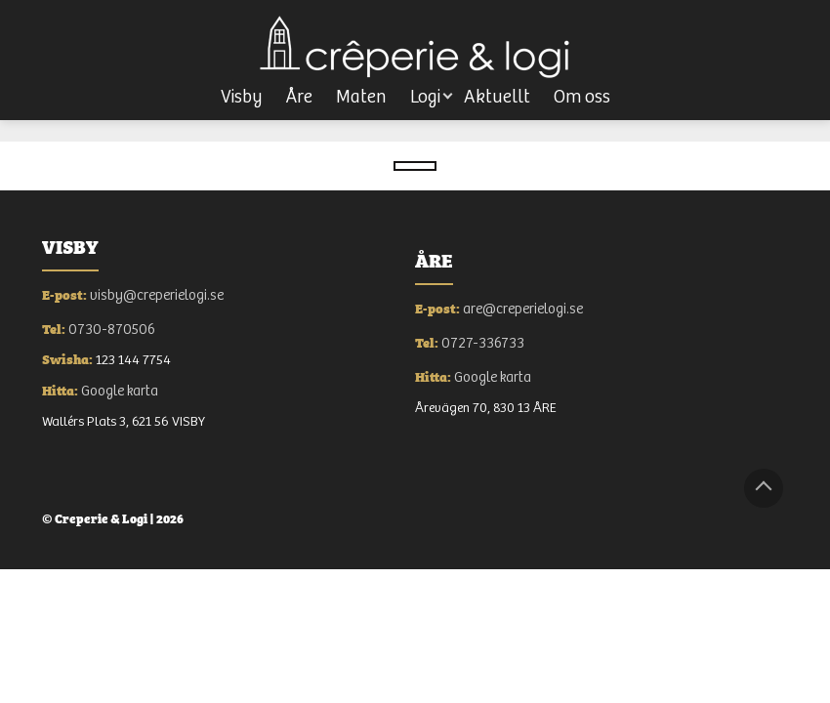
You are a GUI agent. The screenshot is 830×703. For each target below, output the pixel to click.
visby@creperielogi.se (157, 295)
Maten (361, 97)
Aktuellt (497, 97)
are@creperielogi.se (523, 309)
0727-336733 (482, 343)
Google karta (119, 391)
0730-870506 (111, 329)
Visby (242, 97)
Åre (299, 97)
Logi (425, 97)
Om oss (582, 97)
